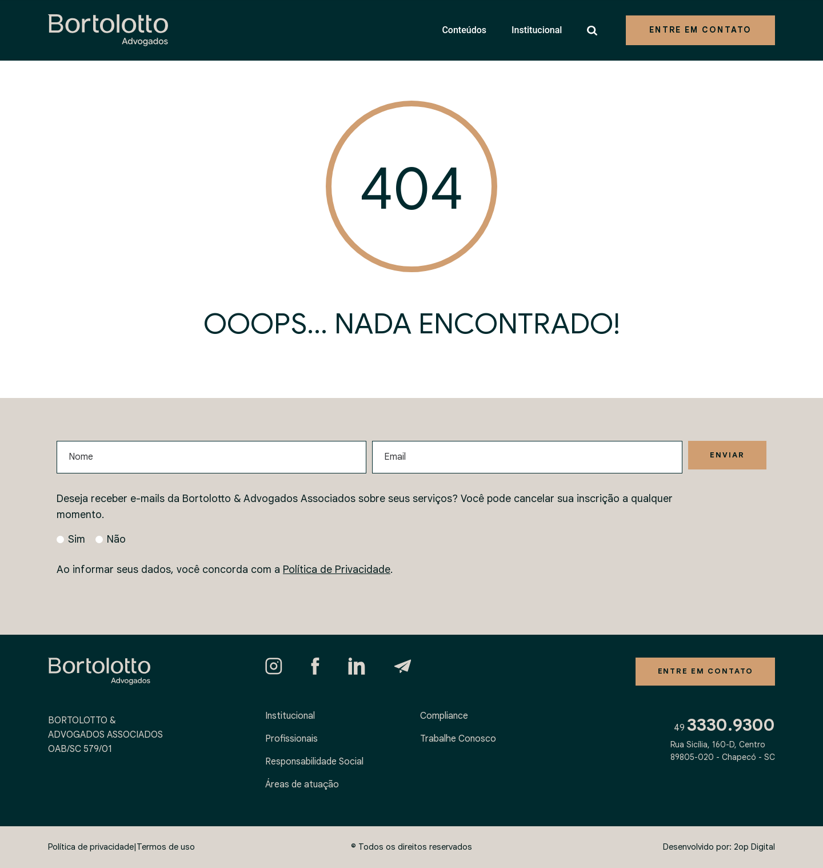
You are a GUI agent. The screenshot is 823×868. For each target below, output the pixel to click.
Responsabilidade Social (314, 761)
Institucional (537, 30)
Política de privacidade (91, 847)
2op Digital (754, 847)
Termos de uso (166, 847)
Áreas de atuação (302, 784)
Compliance (444, 716)
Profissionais (291, 738)
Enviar (725, 456)
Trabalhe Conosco (458, 738)
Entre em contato (700, 30)
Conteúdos (464, 30)
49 (724, 729)
